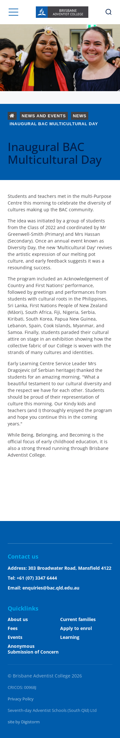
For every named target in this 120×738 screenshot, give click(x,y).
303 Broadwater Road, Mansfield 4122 (69, 568)
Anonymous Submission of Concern (33, 649)
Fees (13, 628)
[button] (13, 12)
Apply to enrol (76, 628)
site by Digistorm (24, 722)
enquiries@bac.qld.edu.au (50, 588)
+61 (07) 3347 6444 (37, 578)
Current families (78, 619)
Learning (69, 637)
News (79, 115)
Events (15, 637)
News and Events (44, 115)
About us (18, 619)
